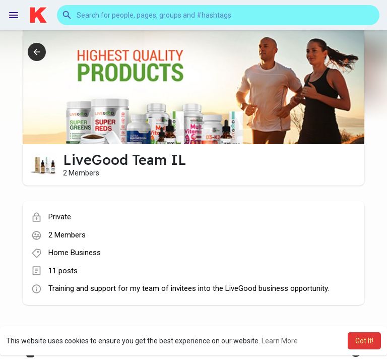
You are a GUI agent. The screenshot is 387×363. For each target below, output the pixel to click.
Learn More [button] (280, 341)
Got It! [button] (364, 341)
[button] (218, 15)
